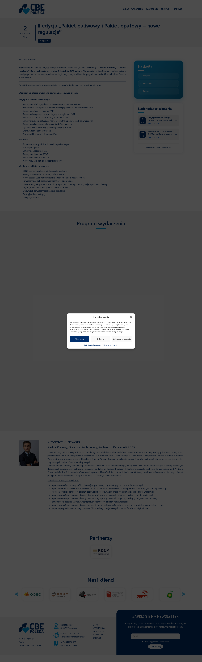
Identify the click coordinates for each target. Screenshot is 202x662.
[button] (131, 317)
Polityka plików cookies (92, 345)
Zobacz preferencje (122, 339)
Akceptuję (79, 339)
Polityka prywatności (109, 345)
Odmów (100, 339)
